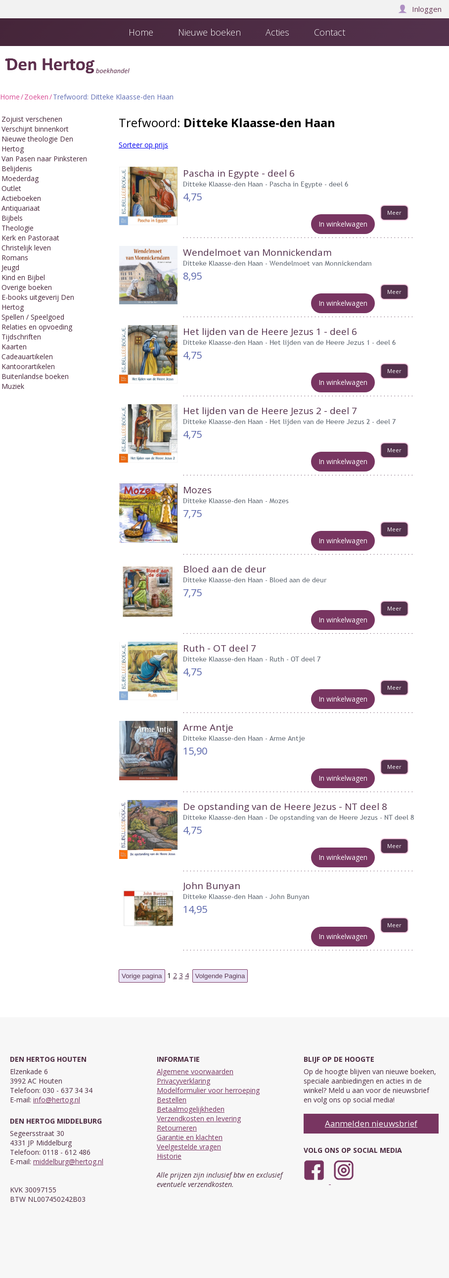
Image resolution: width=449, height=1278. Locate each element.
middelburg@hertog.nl (68, 1161)
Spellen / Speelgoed (32, 317)
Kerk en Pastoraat (30, 237)
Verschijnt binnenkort (35, 129)
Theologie (17, 228)
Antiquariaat (20, 208)
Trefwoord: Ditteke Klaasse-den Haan (113, 96)
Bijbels (12, 218)
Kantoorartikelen (28, 366)
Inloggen (420, 9)
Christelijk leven (26, 247)
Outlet (11, 188)
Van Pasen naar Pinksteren (44, 158)
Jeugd (10, 267)
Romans (14, 257)
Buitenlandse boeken (35, 376)
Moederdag (20, 178)
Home (10, 96)
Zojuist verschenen (31, 119)
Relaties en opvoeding (36, 326)
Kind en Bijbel (23, 277)
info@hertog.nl (56, 1099)
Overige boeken (26, 287)
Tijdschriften (21, 336)
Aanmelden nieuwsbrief (371, 1123)
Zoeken (36, 96)
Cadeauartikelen (27, 356)
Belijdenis (16, 168)
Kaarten (14, 346)
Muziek (12, 386)
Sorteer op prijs (143, 144)
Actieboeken (21, 198)
